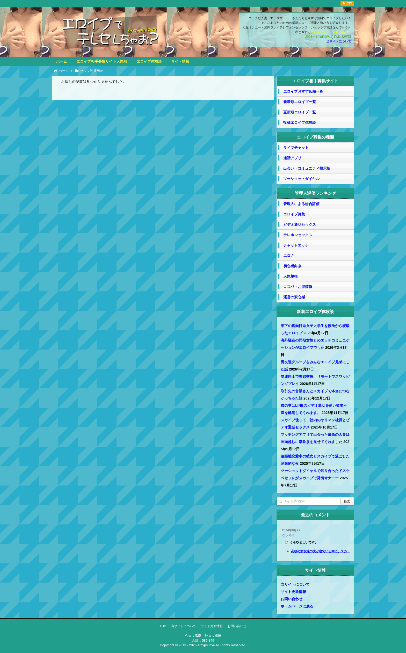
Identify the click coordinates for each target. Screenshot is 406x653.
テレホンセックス (297, 235)
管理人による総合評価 (301, 204)
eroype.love (206, 645)
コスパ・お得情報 (297, 286)
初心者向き (292, 266)
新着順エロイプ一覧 (299, 102)
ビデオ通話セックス (299, 224)
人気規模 (290, 276)
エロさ (288, 255)
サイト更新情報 (293, 592)
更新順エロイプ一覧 (299, 112)
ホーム (61, 61)
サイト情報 (180, 61)
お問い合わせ (291, 599)
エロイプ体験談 (149, 61)
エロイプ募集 (294, 214)
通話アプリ (292, 158)
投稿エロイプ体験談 (299, 122)
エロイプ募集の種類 (315, 137)
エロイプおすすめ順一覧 (303, 91)
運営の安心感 (294, 297)
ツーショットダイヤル (301, 178)
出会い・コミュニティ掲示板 (306, 168)
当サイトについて (338, 41)
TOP (163, 626)
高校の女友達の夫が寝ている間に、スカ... (320, 551)
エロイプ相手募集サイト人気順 (101, 61)
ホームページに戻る (297, 606)
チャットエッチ (296, 245)
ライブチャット (296, 147)
